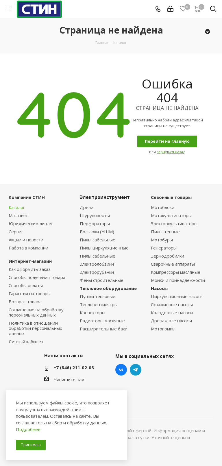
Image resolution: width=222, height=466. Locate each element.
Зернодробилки (167, 256)
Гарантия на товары (30, 293)
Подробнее (28, 429)
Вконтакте (121, 370)
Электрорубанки (97, 272)
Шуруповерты (95, 215)
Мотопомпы (163, 329)
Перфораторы (95, 223)
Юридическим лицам (31, 223)
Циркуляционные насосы (177, 296)
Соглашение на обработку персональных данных (36, 312)
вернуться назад (171, 151)
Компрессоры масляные (175, 272)
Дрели (86, 207)
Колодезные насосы (172, 312)
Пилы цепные (165, 231)
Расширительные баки (103, 329)
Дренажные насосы (171, 320)
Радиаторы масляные (102, 320)
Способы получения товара (37, 277)
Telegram (135, 370)
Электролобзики (97, 264)
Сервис (16, 231)
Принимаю (31, 444)
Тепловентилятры (99, 304)
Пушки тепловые (97, 296)
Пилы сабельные (97, 240)
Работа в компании (28, 248)
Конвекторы (92, 312)
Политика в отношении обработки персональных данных (35, 328)
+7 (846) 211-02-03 (73, 367)
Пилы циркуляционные (104, 248)
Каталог (17, 207)
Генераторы (164, 248)
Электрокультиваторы (174, 223)
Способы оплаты (26, 285)
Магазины (19, 215)
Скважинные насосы (172, 304)
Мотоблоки (162, 207)
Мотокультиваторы (171, 215)
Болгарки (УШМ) (97, 231)
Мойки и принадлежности (178, 280)
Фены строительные (101, 280)
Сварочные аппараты (173, 264)
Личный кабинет (26, 341)
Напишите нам (68, 379)
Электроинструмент (105, 197)
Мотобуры (162, 240)
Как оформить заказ (30, 269)
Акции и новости (26, 240)
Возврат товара (25, 301)
